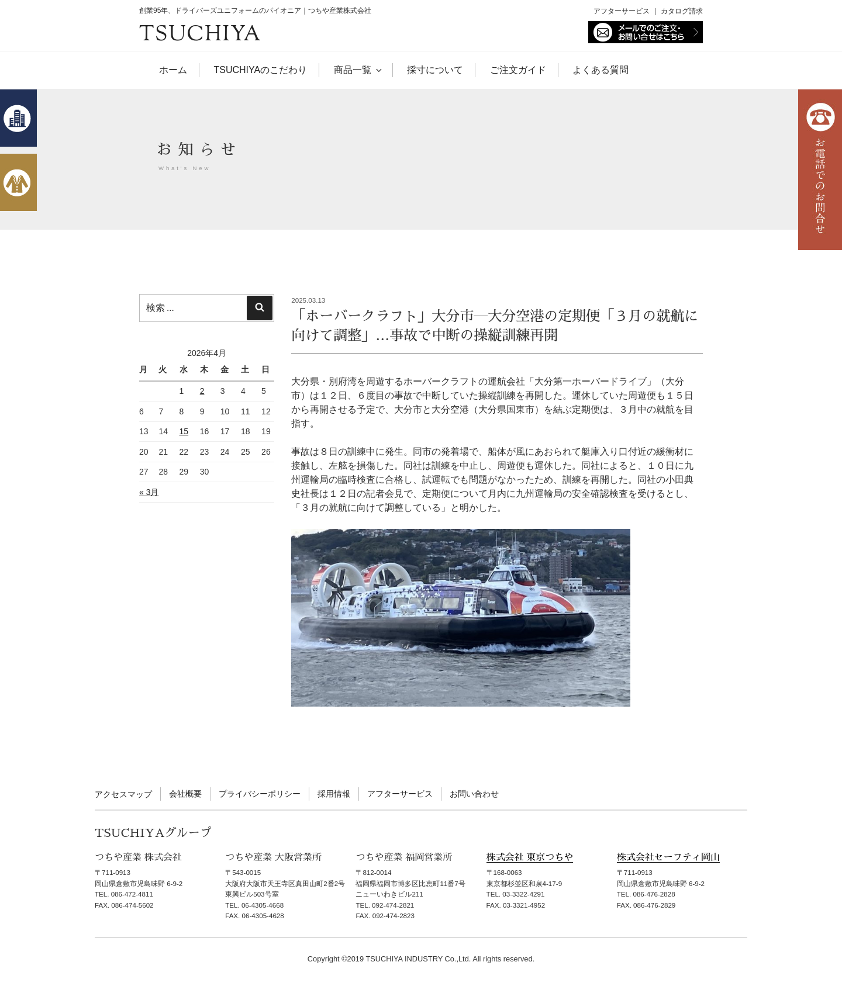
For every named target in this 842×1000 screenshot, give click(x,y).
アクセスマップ (123, 794)
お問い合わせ (474, 793)
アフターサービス (621, 11)
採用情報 (334, 793)
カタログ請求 (682, 11)
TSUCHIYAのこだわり (260, 70)
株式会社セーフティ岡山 (668, 857)
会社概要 (185, 793)
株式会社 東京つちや (530, 857)
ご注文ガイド (518, 70)
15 (184, 431)
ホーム (173, 70)
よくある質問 (600, 70)
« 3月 (148, 492)
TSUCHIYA (200, 35)
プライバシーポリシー (260, 793)
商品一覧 (357, 70)
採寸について (435, 70)
